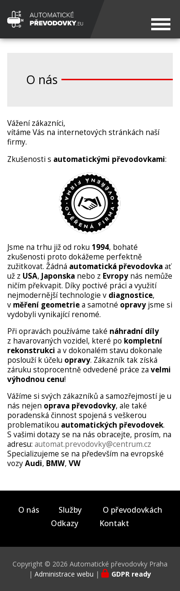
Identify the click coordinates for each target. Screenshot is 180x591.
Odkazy (64, 523)
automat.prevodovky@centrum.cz (93, 444)
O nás (28, 510)
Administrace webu (64, 574)
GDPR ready (131, 574)
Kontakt (114, 523)
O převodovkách (132, 510)
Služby (70, 510)
